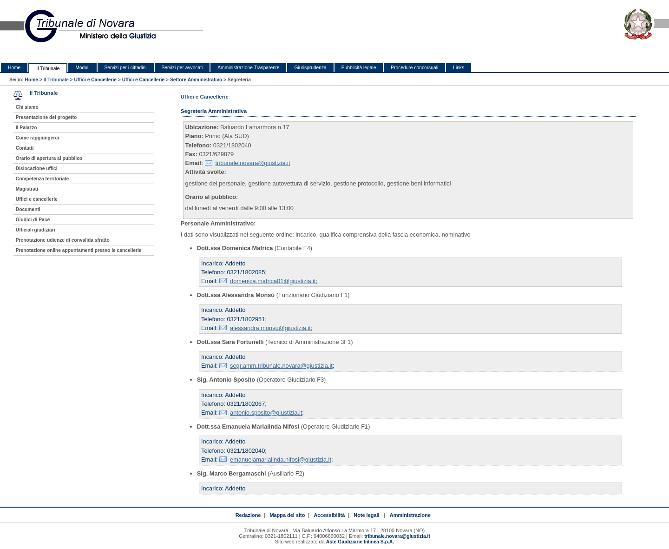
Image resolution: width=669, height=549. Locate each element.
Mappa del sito (287, 515)
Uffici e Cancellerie (95, 79)
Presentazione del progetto (46, 117)
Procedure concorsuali (414, 67)
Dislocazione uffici (37, 168)
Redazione (248, 515)
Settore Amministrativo (196, 79)
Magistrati (27, 189)
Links (458, 67)
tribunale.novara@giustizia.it (253, 162)
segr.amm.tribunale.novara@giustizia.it (281, 365)
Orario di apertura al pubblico (49, 158)
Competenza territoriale (42, 178)
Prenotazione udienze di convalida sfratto (63, 240)
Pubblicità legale (358, 67)
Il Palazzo (26, 127)
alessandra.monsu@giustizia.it (270, 327)
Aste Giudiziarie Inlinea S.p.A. (360, 541)
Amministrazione (410, 515)
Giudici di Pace (33, 219)
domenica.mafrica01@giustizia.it (272, 281)
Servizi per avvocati (182, 67)
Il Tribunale (47, 68)
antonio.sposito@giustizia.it (266, 412)
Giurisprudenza (310, 67)
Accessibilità (329, 515)
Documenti (28, 209)
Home (14, 67)
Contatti (25, 148)
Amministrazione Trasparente (248, 67)
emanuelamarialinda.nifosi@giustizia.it (280, 459)
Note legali (366, 515)
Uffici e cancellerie (37, 199)
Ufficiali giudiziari (35, 229)
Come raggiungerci (37, 137)
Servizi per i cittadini (126, 67)
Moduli (82, 67)
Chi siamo (27, 107)
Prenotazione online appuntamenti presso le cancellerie (79, 250)
